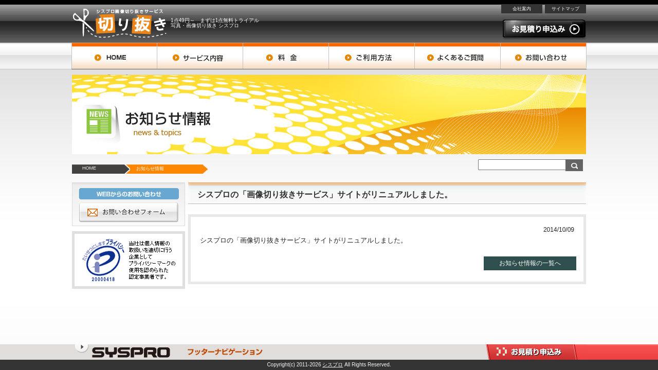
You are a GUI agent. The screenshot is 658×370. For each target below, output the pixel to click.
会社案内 (522, 8)
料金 (286, 56)
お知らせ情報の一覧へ (530, 263)
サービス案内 (200, 56)
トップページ (114, 56)
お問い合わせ (544, 56)
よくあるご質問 (458, 56)
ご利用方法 (372, 56)
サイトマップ (565, 8)
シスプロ (332, 364)
